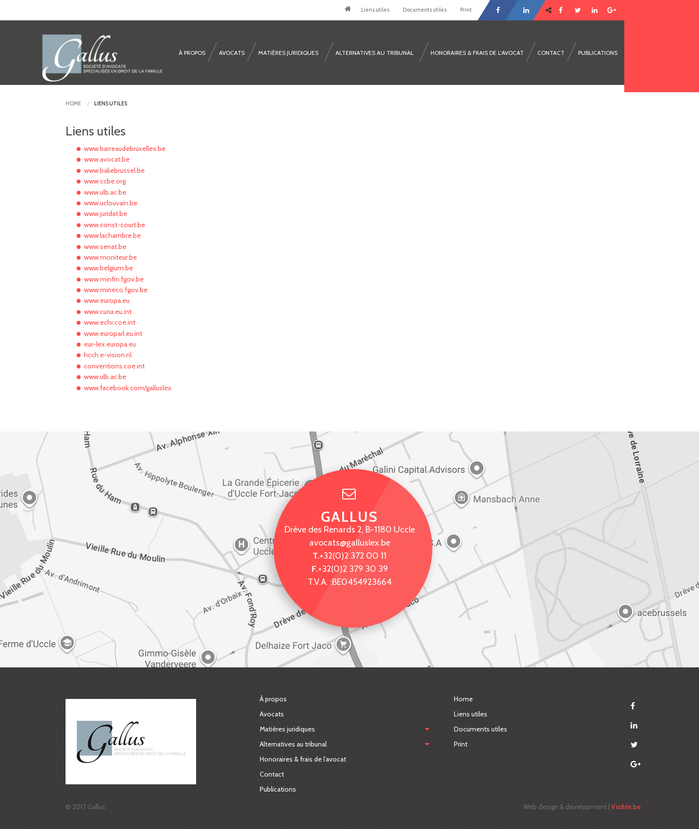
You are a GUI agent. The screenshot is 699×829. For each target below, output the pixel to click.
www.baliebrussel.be (114, 170)
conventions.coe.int (114, 366)
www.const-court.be (114, 224)
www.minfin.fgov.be (114, 279)
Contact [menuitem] (551, 52)
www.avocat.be (107, 159)
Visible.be (626, 806)
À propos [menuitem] (192, 52)
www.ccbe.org (105, 181)
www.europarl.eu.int (113, 333)
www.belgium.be (108, 268)
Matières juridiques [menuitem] (288, 52)
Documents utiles (425, 9)
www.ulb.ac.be (105, 192)
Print (466, 9)
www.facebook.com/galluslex (127, 387)
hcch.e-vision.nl (108, 354)
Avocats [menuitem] (232, 52)
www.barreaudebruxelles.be (125, 148)
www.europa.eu (107, 300)
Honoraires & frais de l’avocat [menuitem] (477, 52)
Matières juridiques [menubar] (287, 729)
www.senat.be (105, 246)
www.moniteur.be (110, 257)
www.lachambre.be (112, 235)
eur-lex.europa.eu (110, 344)
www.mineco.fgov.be (116, 289)
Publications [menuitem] (597, 52)
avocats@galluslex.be (349, 542)
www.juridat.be (105, 213)
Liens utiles (375, 9)
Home (347, 10)
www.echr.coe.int (109, 322)
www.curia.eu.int (108, 311)
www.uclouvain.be (110, 203)
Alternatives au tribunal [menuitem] (374, 52)
